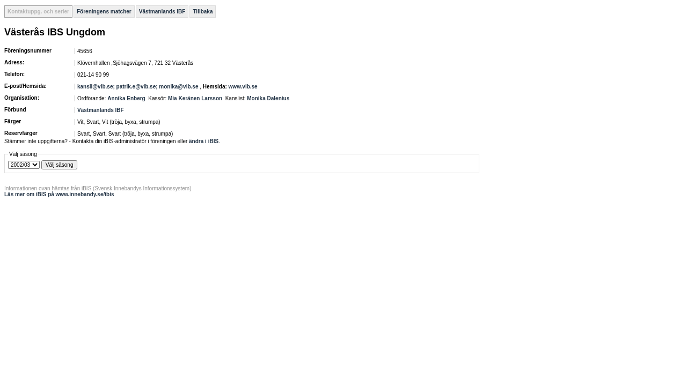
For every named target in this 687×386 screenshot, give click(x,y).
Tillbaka (203, 11)
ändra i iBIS (203, 141)
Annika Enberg (126, 98)
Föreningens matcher (104, 11)
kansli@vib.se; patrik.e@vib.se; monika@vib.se (137, 87)
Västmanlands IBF (162, 11)
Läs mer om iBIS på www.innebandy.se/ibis (59, 194)
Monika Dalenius (268, 98)
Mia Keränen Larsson (195, 98)
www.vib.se (243, 87)
